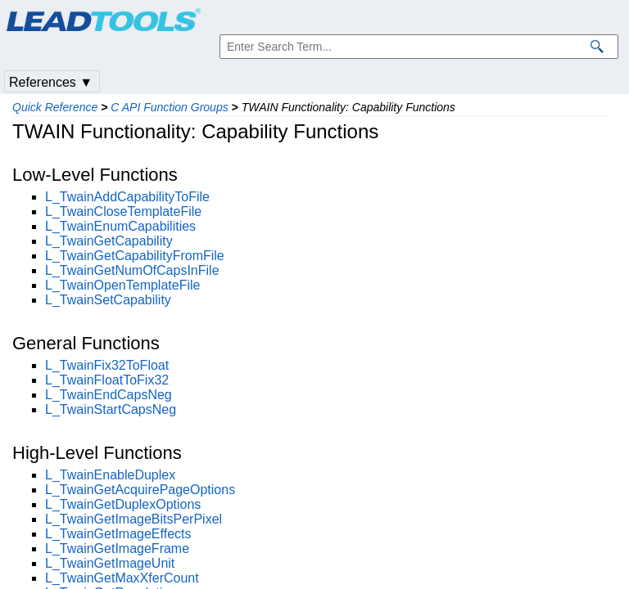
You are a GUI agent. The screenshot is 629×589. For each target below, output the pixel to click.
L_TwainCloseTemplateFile (123, 211)
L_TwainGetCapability (109, 241)
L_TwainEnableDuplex (110, 475)
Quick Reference (54, 107)
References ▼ (51, 82)
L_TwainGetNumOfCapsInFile (132, 270)
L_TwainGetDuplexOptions (123, 504)
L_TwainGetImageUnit (109, 563)
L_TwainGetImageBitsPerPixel (133, 519)
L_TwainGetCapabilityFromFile (134, 256)
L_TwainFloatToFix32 (107, 380)
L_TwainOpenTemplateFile (122, 285)
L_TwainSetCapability (108, 300)
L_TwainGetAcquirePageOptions (140, 490)
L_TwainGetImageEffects (118, 534)
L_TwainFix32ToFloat (107, 365)
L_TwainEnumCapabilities (120, 226)
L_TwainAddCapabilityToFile (127, 197)
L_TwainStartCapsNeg (110, 409)
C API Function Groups (169, 107)
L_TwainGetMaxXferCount (122, 578)
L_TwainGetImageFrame (117, 548)
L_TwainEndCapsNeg (108, 395)
